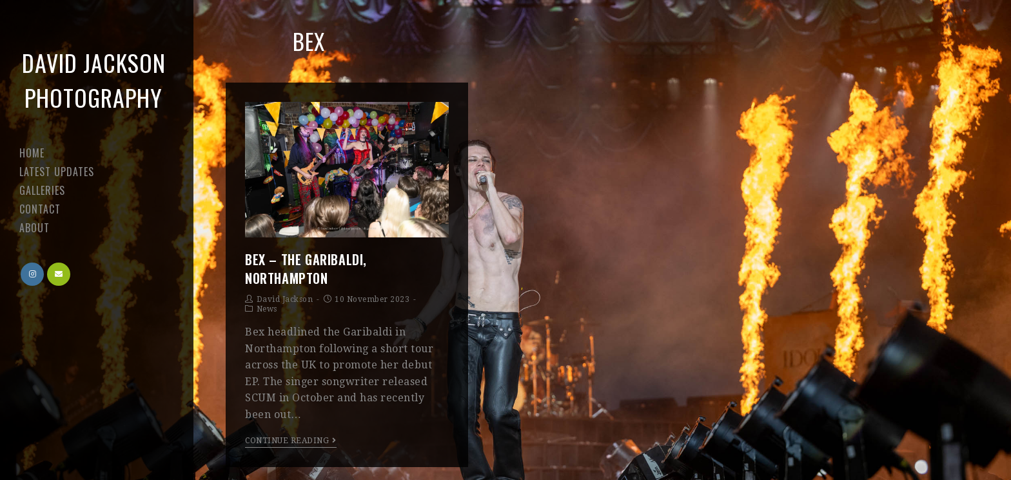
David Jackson (285, 299)
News (267, 309)
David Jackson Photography (94, 79)
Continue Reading (291, 440)
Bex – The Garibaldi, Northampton (306, 268)
